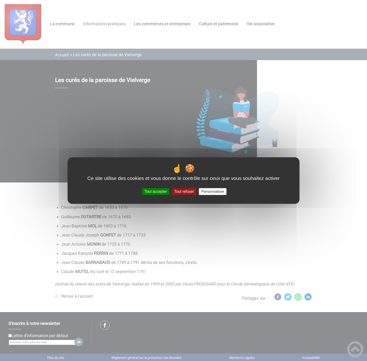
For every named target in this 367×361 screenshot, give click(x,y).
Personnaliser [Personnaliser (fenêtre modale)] (212, 191)
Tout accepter (155, 191)
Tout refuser (184, 191)
